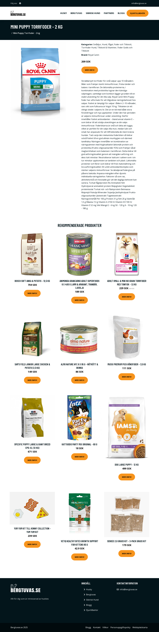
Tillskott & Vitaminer (107, 47)
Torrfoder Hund (88, 47)
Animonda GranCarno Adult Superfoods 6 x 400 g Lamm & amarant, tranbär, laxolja (79, 284)
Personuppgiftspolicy (120, 627)
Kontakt (96, 627)
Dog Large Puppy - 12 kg (127, 464)
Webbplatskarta (139, 627)
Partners (109, 13)
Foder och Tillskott (122, 44)
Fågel (110, 44)
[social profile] (20, 3)
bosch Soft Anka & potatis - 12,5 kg (32, 280)
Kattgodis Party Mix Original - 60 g (79, 444)
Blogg (121, 13)
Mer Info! (89, 70)
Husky (63, 13)
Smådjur (97, 44)
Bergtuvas (76, 13)
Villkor (105, 627)
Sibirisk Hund (93, 13)
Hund (104, 44)
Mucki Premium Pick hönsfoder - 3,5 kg (127, 364)
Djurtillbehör (137, 13)
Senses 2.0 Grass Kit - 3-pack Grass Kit (126, 541)
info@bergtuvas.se (139, 3)
